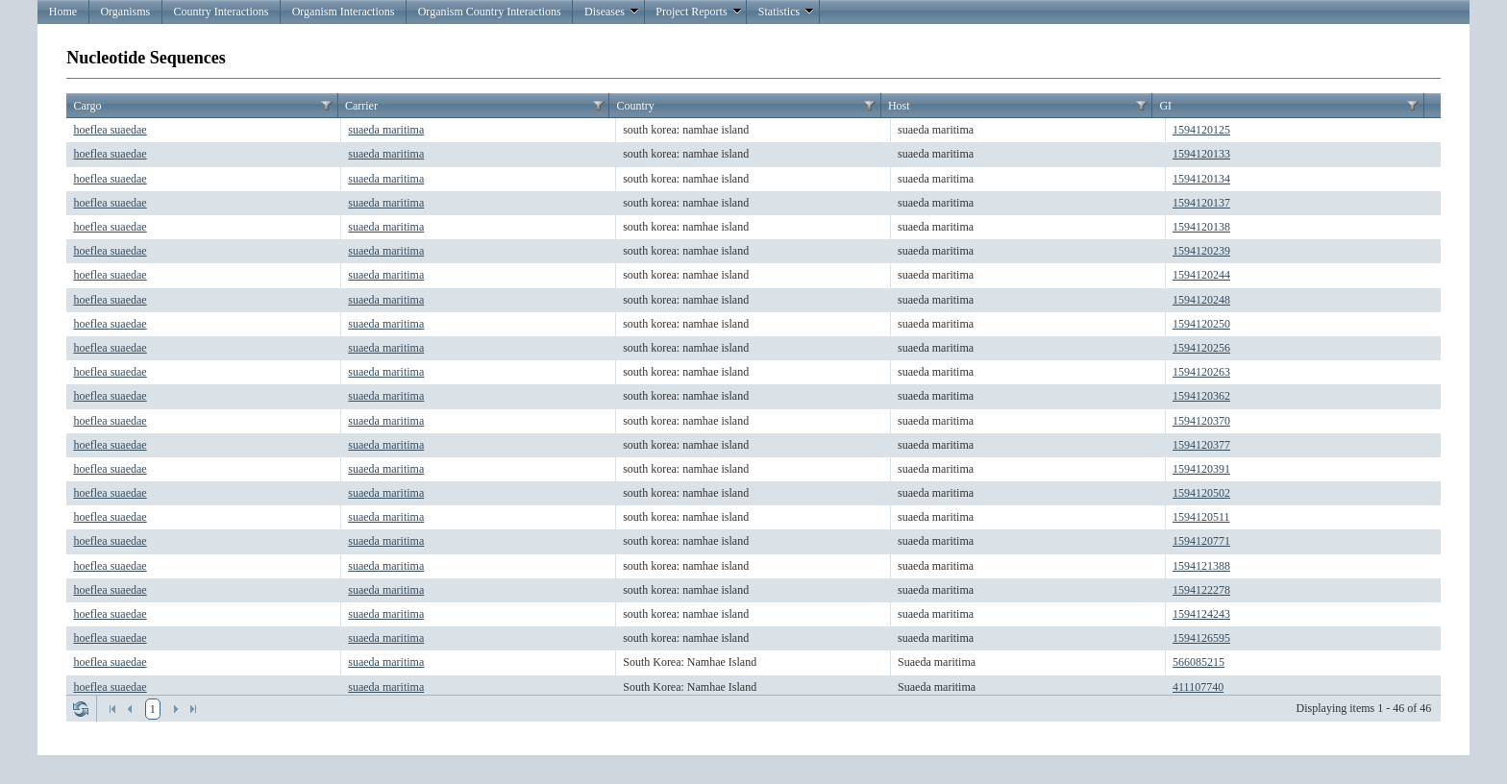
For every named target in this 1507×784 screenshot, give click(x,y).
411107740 (1198, 687)
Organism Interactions (343, 11)
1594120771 (1201, 541)
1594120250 (1201, 324)
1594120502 (1201, 493)
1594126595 (1201, 638)
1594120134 (1201, 178)
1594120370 (1201, 421)
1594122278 (1201, 590)
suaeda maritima (386, 129)
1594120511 (1201, 517)
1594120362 (1201, 396)
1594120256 (1201, 348)
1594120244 (1201, 275)
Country (635, 105)
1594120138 (1201, 226)
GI (1165, 105)
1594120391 (1201, 469)
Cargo (87, 105)
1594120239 (1201, 250)
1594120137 (1201, 202)
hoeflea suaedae (109, 129)
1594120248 (1201, 299)
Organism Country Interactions (489, 11)
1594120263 (1201, 372)
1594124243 (1201, 614)
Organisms (125, 11)
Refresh (80, 709)
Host (899, 105)
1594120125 (1201, 129)
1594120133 (1201, 153)
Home (63, 11)
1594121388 (1201, 566)
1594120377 (1201, 445)
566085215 (1198, 662)
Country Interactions (220, 11)
